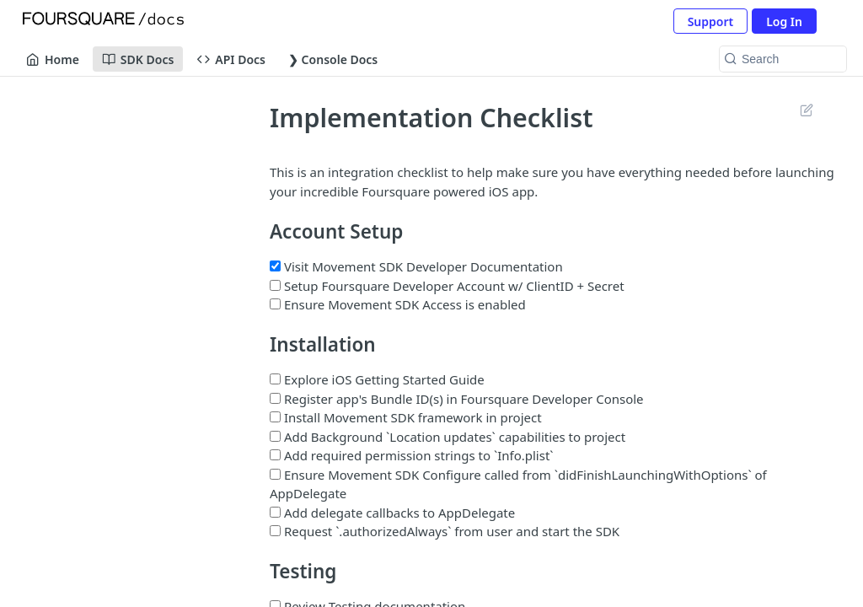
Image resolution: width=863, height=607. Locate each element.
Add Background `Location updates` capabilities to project (447, 436)
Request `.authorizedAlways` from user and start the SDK (444, 531)
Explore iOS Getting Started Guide (377, 379)
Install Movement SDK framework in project (406, 417)
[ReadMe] (125, 355)
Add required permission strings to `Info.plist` (412, 455)
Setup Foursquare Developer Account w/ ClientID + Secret (447, 285)
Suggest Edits (806, 109)
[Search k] (783, 59)
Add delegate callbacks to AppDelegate (392, 512)
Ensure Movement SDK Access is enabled (398, 304)
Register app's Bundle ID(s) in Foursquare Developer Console (457, 398)
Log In (784, 21)
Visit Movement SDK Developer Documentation (416, 266)
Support (711, 21)
